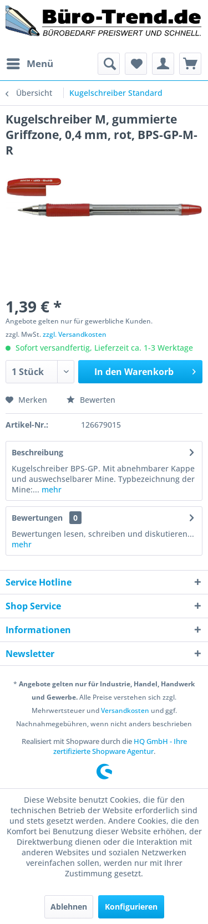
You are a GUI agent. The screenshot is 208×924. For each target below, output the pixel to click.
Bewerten (91, 399)
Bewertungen (37, 517)
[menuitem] (29, 64)
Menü (30, 62)
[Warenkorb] (190, 64)
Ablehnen (68, 906)
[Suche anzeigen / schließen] (109, 64)
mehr (50, 489)
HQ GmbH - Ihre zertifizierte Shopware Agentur (120, 746)
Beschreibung (37, 452)
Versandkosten (125, 710)
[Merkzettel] (136, 64)
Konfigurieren (131, 906)
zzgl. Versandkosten (74, 334)
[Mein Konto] (163, 64)
